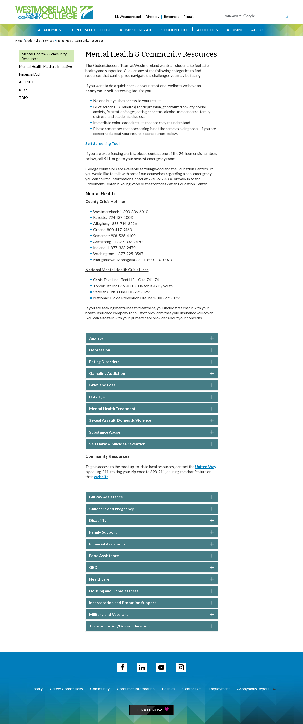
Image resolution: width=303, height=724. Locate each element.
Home (19, 40)
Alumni (234, 29)
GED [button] (151, 567)
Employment (219, 688)
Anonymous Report (253, 688)
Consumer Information (136, 688)
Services (48, 40)
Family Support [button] (151, 532)
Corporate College (90, 29)
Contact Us (191, 688)
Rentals (189, 16)
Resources (171, 16)
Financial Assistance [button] (151, 544)
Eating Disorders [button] (151, 361)
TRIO (23, 97)
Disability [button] (151, 520)
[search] (250, 16)
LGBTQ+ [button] (151, 396)
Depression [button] (151, 350)
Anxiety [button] (151, 338)
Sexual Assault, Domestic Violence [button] (151, 420)
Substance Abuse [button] (151, 432)
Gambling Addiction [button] (151, 373)
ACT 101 (26, 82)
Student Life (174, 29)
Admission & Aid (136, 29)
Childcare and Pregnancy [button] (151, 508)
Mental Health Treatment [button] (151, 408)
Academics (49, 29)
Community (100, 688)
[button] (151, 578)
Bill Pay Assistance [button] (151, 496)
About (258, 29)
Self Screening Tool (102, 143)
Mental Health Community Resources (80, 40)
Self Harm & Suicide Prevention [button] (151, 443)
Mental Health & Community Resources (44, 56)
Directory (152, 16)
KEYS (23, 90)
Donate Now (151, 709)
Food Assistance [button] (151, 555)
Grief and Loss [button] (151, 385)
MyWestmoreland (128, 16)
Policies (168, 688)
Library (36, 688)
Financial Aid (29, 74)
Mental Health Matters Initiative (45, 66)
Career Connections (66, 688)
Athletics (207, 29)
